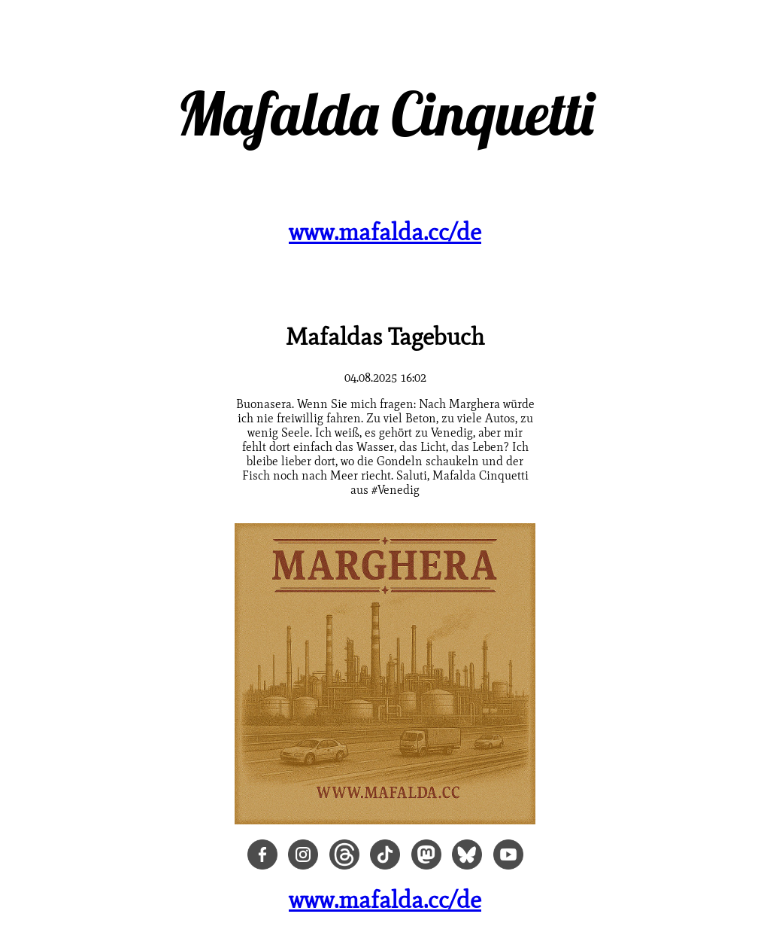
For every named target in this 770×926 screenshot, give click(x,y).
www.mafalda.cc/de (385, 231)
